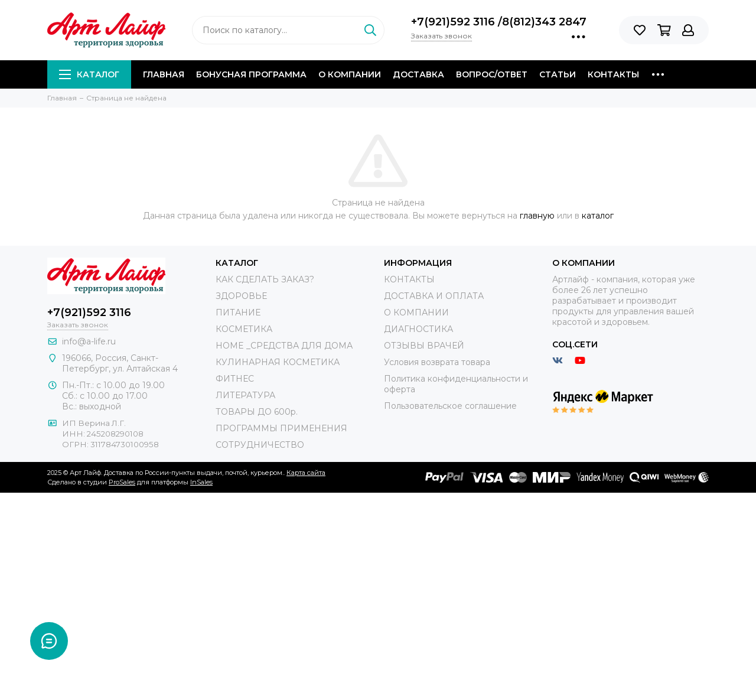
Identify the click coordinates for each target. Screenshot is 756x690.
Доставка (418, 74)
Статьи (557, 74)
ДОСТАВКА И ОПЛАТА (434, 296)
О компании (349, 74)
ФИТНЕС (235, 378)
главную (537, 215)
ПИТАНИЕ (238, 312)
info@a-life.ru (89, 341)
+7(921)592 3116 (454, 21)
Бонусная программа (251, 74)
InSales (201, 482)
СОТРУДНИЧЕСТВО (260, 445)
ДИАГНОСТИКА (418, 329)
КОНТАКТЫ (409, 279)
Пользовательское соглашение (450, 406)
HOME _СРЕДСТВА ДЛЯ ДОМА (284, 345)
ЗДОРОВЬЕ (241, 296)
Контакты (613, 74)
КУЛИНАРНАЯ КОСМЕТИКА (278, 362)
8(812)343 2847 (544, 21)
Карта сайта (305, 472)
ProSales (122, 482)
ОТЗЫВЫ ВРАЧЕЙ (424, 345)
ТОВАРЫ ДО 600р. (257, 411)
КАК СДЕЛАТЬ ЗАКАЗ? (265, 279)
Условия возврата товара (437, 362)
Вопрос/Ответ (491, 74)
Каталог (89, 74)
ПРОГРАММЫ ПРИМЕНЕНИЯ (281, 428)
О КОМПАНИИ (416, 312)
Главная (163, 74)
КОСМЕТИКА (244, 329)
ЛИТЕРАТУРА (245, 395)
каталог (598, 215)
